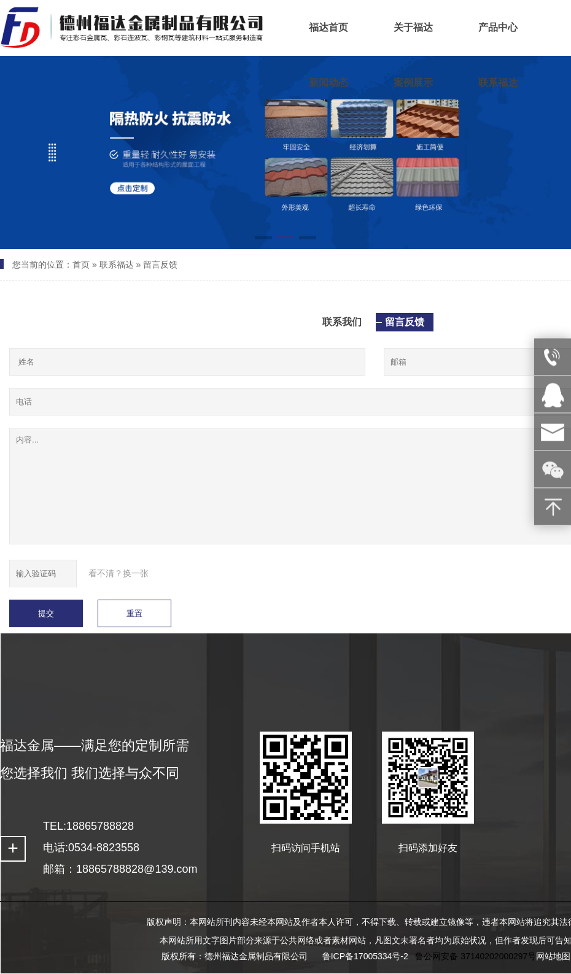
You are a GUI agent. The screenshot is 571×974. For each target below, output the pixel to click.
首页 (81, 264)
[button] (263, 238)
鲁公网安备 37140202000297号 (475, 956)
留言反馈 (160, 264)
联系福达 (116, 264)
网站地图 (553, 956)
